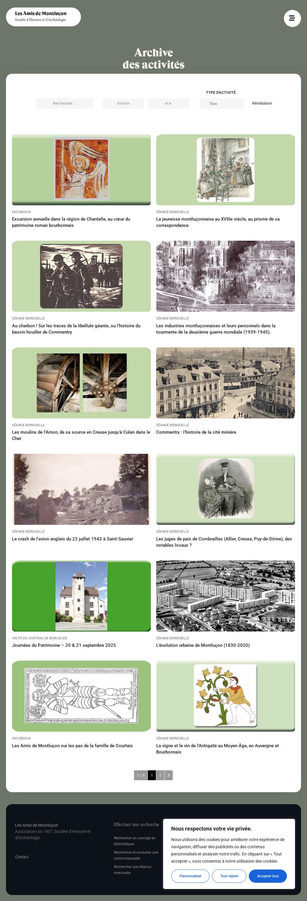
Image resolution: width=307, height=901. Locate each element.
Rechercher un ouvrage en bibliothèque (135, 841)
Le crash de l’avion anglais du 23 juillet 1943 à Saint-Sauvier (72, 539)
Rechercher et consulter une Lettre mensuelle (136, 855)
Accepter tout (268, 876)
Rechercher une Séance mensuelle (132, 870)
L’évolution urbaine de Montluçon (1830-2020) (203, 645)
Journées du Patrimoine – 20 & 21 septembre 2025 (64, 645)
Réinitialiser (262, 103)
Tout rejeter (229, 876)
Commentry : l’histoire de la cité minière (196, 432)
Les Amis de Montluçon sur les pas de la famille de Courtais (72, 745)
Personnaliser (190, 876)
